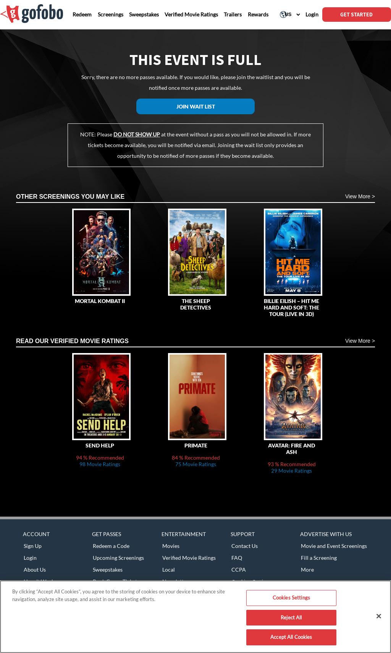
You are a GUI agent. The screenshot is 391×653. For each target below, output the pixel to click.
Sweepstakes (108, 569)
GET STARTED (356, 14)
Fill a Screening (319, 557)
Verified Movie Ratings (189, 557)
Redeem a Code (111, 546)
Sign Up (33, 546)
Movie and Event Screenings (334, 546)
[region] (195, 616)
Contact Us (244, 546)
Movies (170, 546)
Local (168, 569)
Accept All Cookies (291, 637)
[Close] (378, 616)
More (307, 569)
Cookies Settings (291, 598)
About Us (35, 569)
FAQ (236, 557)
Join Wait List (195, 106)
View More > (360, 196)
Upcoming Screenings (118, 557)
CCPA (238, 569)
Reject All (291, 617)
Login (30, 557)
